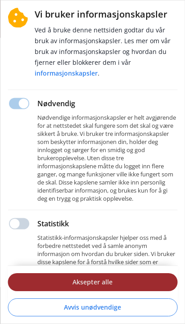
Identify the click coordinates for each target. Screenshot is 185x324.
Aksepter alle (92, 282)
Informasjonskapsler (66, 73)
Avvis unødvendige (92, 307)
